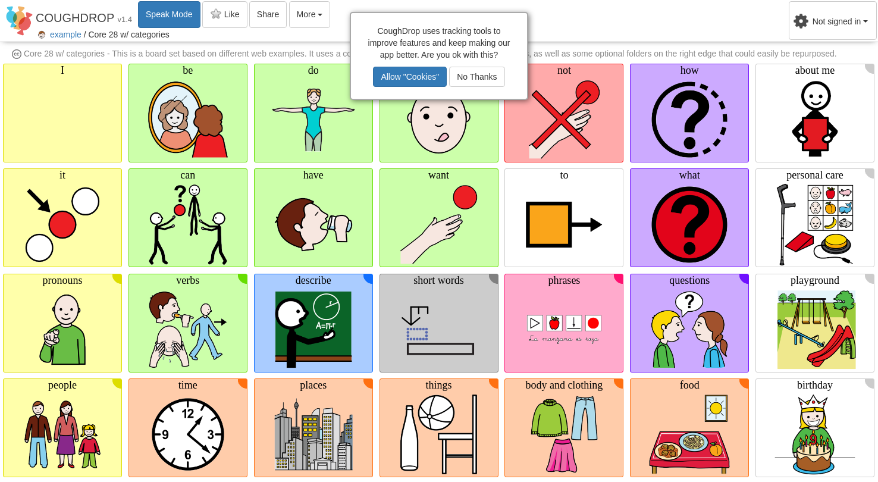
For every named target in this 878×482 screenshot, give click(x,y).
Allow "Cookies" (410, 77)
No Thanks (477, 77)
